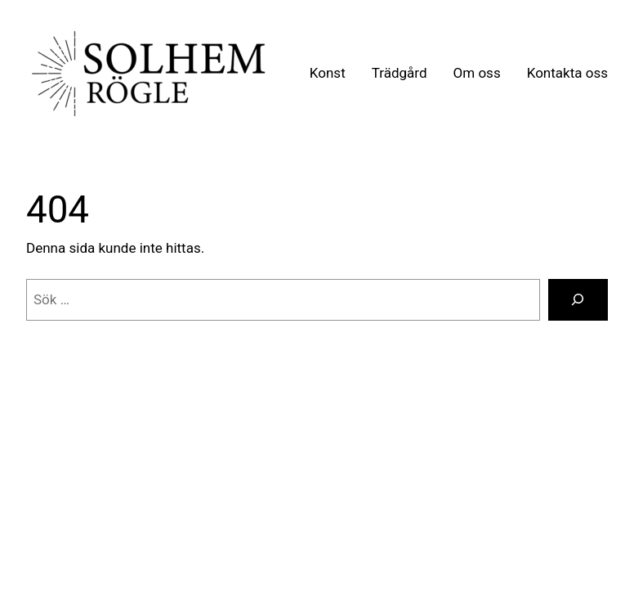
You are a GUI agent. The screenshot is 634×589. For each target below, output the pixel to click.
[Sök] (578, 300)
